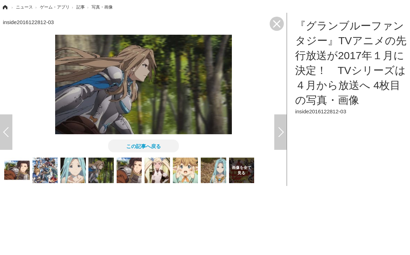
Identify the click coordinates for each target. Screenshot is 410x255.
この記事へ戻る (143, 145)
